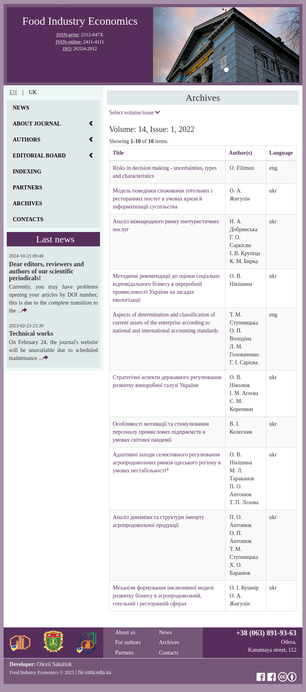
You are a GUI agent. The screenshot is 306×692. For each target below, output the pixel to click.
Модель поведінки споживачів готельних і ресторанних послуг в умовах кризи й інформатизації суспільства (162, 199)
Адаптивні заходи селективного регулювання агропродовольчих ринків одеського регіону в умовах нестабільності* (167, 463)
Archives (27, 203)
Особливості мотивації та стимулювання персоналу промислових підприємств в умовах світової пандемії (161, 432)
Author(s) (240, 153)
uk (33, 92)
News (21, 108)
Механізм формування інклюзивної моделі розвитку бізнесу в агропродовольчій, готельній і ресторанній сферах (163, 596)
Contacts (28, 219)
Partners (27, 188)
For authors (128, 642)
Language (281, 153)
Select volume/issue (134, 113)
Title (118, 153)
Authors (26, 140)
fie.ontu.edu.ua (94, 672)
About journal (37, 124)
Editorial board (39, 156)
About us (125, 632)
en (13, 92)
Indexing (27, 172)
